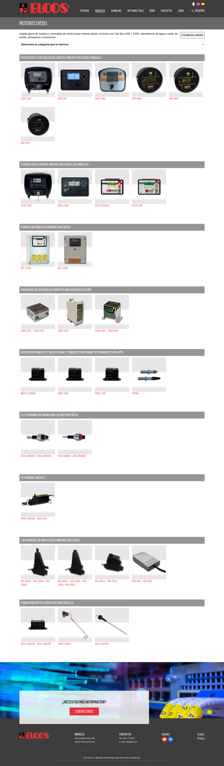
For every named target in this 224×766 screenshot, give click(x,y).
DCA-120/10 (102, 205)
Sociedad (84, 11)
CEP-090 (100, 98)
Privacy (201, 738)
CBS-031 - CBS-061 (32, 330)
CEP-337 (26, 98)
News (152, 11)
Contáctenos (84, 711)
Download (116, 11)
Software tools (135, 11)
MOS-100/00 (28, 393)
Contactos (166, 11)
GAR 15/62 (64, 643)
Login (180, 11)
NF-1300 (63, 268)
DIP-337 (62, 98)
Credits (200, 734)
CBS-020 (63, 330)
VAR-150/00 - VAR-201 (34, 518)
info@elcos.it (131, 742)
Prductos (100, 11)
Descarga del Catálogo (192, 35)
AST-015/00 (101, 643)
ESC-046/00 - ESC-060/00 (36, 456)
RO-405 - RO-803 (142, 581)
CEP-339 (26, 205)
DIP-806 (136, 98)
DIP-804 (173, 98)
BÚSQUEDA (198, 11)
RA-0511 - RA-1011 (106, 581)
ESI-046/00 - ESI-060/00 (72, 456)
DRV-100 (63, 393)
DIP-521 (25, 143)
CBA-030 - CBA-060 (106, 330)
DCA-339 (63, 205)
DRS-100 (100, 393)
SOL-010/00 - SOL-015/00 (36, 643)
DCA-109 (137, 205)
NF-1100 (26, 268)
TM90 (135, 393)
